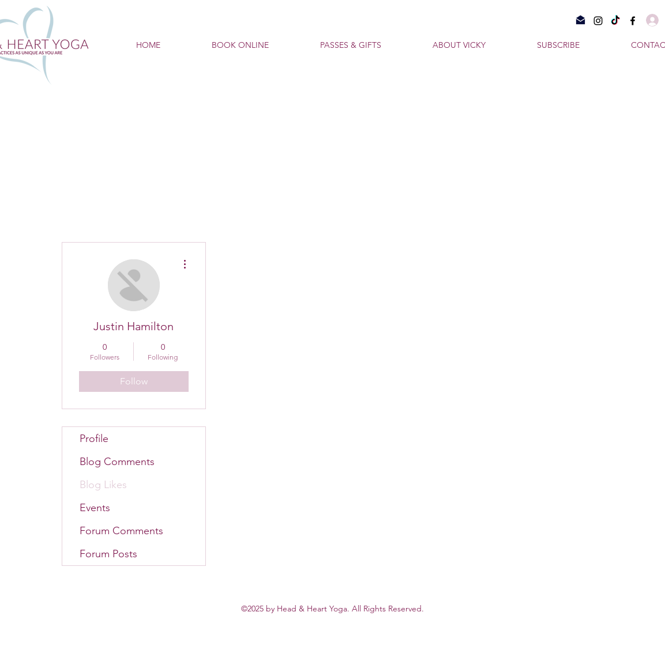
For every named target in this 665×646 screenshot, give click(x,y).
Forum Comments (121, 530)
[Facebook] (632, 21)
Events (95, 507)
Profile (94, 438)
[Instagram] (598, 21)
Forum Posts (108, 553)
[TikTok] (615, 21)
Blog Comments (117, 461)
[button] (578, 45)
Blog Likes (103, 484)
